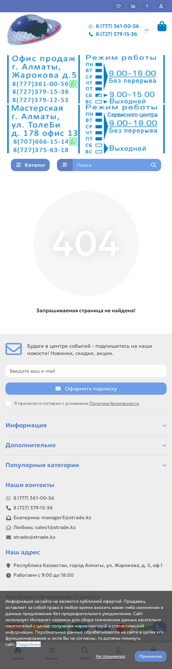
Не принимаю (110, 656)
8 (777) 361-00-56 (112, 26)
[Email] (86, 371)
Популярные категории (86, 465)
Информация (86, 425)
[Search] (117, 165)
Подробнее (28, 644)
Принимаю (150, 656)
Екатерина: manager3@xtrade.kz (52, 518)
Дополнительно (86, 445)
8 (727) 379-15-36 (111, 34)
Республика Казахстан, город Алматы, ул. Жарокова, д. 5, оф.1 (88, 565)
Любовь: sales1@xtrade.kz (44, 527)
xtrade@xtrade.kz (34, 537)
